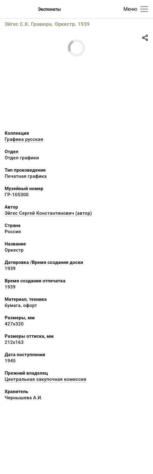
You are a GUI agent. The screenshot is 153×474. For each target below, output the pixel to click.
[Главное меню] (144, 9)
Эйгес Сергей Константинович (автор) (48, 213)
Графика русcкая (24, 139)
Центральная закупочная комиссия (45, 379)
